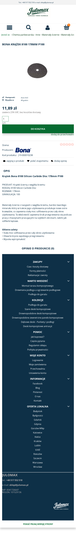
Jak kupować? (37, 336)
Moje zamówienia (37, 364)
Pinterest (37, 392)
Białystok (37, 411)
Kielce (38, 436)
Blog (37, 387)
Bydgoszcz (38, 415)
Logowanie (37, 360)
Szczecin (37, 458)
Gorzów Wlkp (37, 428)
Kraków (37, 441)
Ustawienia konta (37, 373)
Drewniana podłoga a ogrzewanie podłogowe (37, 290)
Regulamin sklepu (38, 345)
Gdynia (37, 424)
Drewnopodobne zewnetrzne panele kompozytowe (37, 317)
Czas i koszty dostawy (37, 266)
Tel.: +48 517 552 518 (27, 2)
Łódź (37, 449)
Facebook (37, 383)
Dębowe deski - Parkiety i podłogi (37, 321)
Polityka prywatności (37, 349)
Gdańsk (37, 419)
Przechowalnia (37, 368)
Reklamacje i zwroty (37, 275)
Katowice (37, 432)
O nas (38, 396)
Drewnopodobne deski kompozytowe (37, 313)
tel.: (12, 480)
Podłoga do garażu (37, 294)
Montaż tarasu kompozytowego (38, 285)
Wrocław (37, 466)
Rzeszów (37, 454)
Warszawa (38, 462)
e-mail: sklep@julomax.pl (44, 2)
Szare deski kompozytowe (38, 309)
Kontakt (38, 400)
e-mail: (15, 485)
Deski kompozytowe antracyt (37, 326)
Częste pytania (37, 341)
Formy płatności (38, 270)
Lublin (38, 445)
